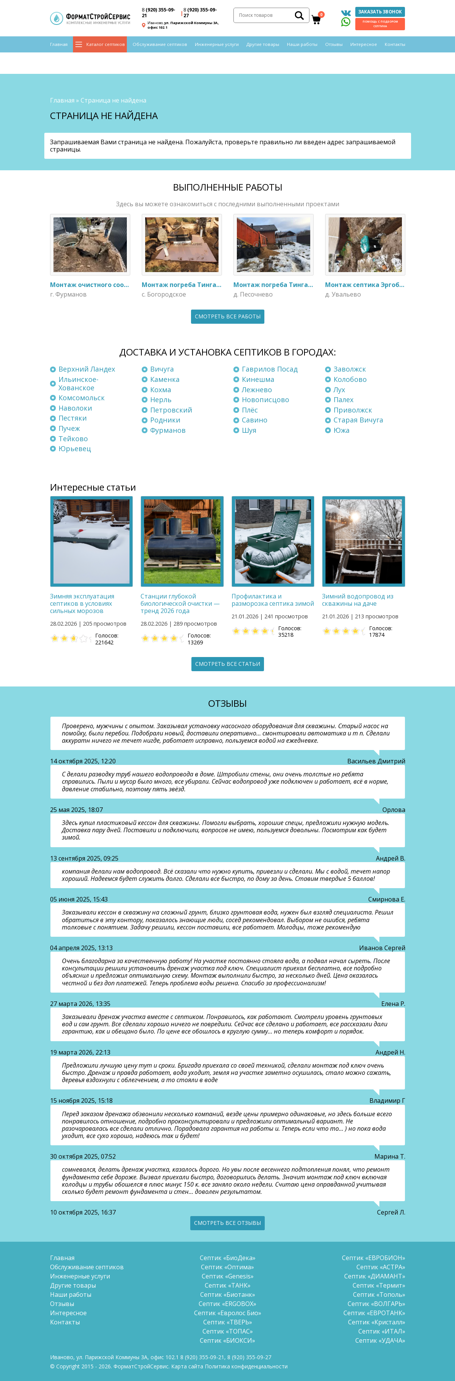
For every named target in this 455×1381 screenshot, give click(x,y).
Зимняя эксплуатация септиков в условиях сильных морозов (82, 601)
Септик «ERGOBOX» (227, 1302)
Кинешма (258, 377)
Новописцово (265, 398)
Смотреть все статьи (227, 662)
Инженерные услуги (217, 46)
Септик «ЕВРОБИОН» (373, 1256)
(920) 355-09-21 (158, 14)
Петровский (171, 408)
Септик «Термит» (379, 1284)
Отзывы (334, 46)
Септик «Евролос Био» (227, 1311)
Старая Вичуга (358, 418)
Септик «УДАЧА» (380, 1339)
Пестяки (72, 416)
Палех (343, 398)
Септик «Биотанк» (227, 1293)
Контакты (395, 46)
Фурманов (168, 428)
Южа (342, 428)
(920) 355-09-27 (200, 14)
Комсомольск (81, 396)
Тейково (73, 436)
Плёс (250, 408)
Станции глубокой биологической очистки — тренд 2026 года (180, 601)
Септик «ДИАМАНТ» (374, 1274)
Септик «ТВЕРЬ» (227, 1320)
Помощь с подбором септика (380, 25)
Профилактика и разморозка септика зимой (273, 598)
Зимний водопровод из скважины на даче (357, 598)
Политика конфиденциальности (246, 1364)
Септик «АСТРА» (380, 1265)
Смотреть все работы (228, 314)
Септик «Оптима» (227, 1265)
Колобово (350, 377)
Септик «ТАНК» (228, 1284)
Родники (165, 418)
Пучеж (69, 426)
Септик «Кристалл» (376, 1320)
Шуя (249, 428)
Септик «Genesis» (228, 1274)
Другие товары (262, 46)
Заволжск (350, 367)
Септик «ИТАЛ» (381, 1330)
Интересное (363, 46)
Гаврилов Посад (270, 367)
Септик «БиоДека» (228, 1256)
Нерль (161, 398)
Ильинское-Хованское (78, 382)
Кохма (160, 387)
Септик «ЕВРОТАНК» (374, 1311)
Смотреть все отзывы (227, 1221)
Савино (254, 418)
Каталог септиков (105, 46)
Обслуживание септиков (160, 46)
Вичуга (162, 367)
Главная (59, 46)
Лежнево (257, 387)
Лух (339, 387)
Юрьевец (74, 447)
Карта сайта (187, 1364)
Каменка (165, 377)
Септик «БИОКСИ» (227, 1339)
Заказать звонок (380, 12)
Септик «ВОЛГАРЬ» (376, 1302)
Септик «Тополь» (379, 1293)
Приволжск (353, 408)
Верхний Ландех (86, 367)
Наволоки (75, 406)
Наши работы (302, 46)
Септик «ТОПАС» (227, 1330)
